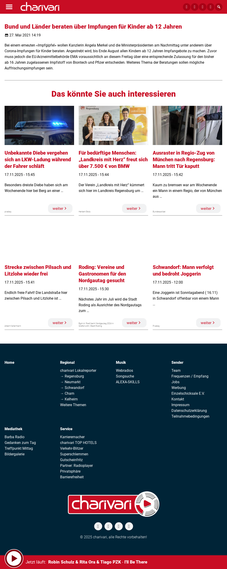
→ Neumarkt (70, 382)
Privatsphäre (70, 471)
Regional (67, 362)
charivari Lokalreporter (78, 370)
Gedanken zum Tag (20, 442)
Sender (177, 362)
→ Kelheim (69, 399)
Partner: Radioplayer (76, 465)
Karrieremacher (72, 437)
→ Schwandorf (72, 388)
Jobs (175, 382)
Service (66, 429)
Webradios (124, 370)
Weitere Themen (73, 405)
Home (9, 362)
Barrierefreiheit (72, 477)
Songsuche (125, 376)
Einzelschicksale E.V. (188, 393)
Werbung (178, 388)
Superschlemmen (74, 454)
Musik (121, 362)
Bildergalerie (14, 454)
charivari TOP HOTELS (78, 442)
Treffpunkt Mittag (19, 448)
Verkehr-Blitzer (71, 448)
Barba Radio (14, 437)
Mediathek (13, 429)
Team (176, 370)
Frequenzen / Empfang (189, 376)
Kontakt (177, 399)
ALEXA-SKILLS (128, 382)
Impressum (180, 405)
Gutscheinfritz (71, 460)
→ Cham (67, 393)
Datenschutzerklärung (189, 410)
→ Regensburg (72, 376)
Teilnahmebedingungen (190, 416)
